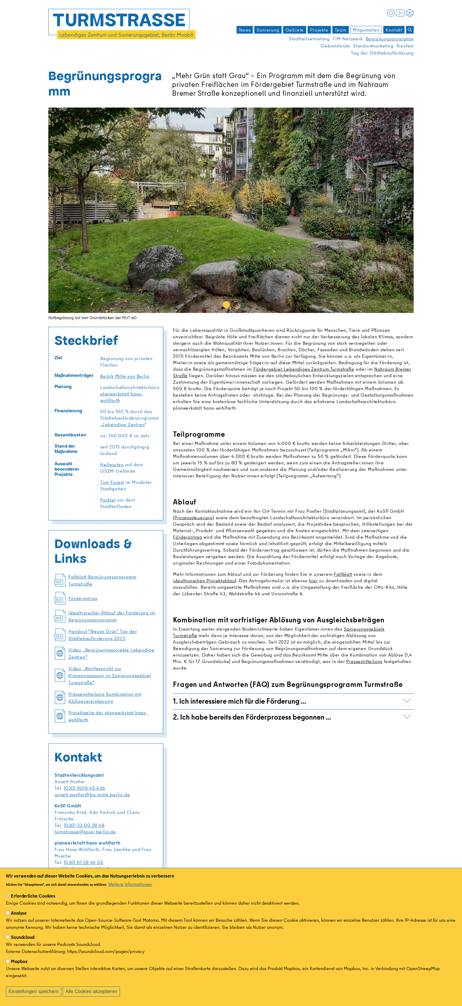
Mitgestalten (366, 30)
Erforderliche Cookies (33, 896)
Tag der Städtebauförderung (382, 53)
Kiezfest (405, 45)
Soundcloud (22, 937)
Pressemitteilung (364, 661)
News (244, 30)
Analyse (19, 913)
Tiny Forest (112, 482)
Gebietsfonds (335, 45)
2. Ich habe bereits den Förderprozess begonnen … (292, 717)
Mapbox (19, 961)
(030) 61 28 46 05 (83, 862)
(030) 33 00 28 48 (84, 825)
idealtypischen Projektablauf (204, 580)
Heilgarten (112, 464)
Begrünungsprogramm (390, 38)
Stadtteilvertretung (309, 38)
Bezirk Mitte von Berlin (124, 376)
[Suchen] (409, 29)
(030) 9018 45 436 (84, 788)
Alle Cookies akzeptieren (91, 991)
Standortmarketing (373, 45)
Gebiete (295, 30)
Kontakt (394, 30)
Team (340, 30)
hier (313, 580)
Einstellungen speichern (34, 991)
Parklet (108, 500)
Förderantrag (187, 537)
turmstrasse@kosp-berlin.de (85, 831)
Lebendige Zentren (124, 424)
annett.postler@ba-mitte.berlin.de (92, 794)
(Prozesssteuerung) (193, 517)
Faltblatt (343, 574)
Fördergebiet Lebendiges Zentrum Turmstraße (303, 369)
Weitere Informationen (130, 884)
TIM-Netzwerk (348, 38)
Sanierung (268, 30)
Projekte (319, 30)
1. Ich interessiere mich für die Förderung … (292, 701)
